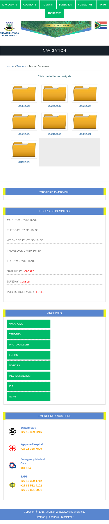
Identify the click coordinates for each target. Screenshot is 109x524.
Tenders (21, 66)
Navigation (54, 50)
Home (10, 66)
